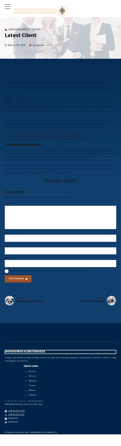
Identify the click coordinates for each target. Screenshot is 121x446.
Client (48, 181)
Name (8, 233)
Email (8, 246)
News (36, 29)
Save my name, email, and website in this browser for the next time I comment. (47, 271)
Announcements (19, 29)
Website (9, 258)
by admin (38, 45)
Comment (10, 204)
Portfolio (70, 181)
